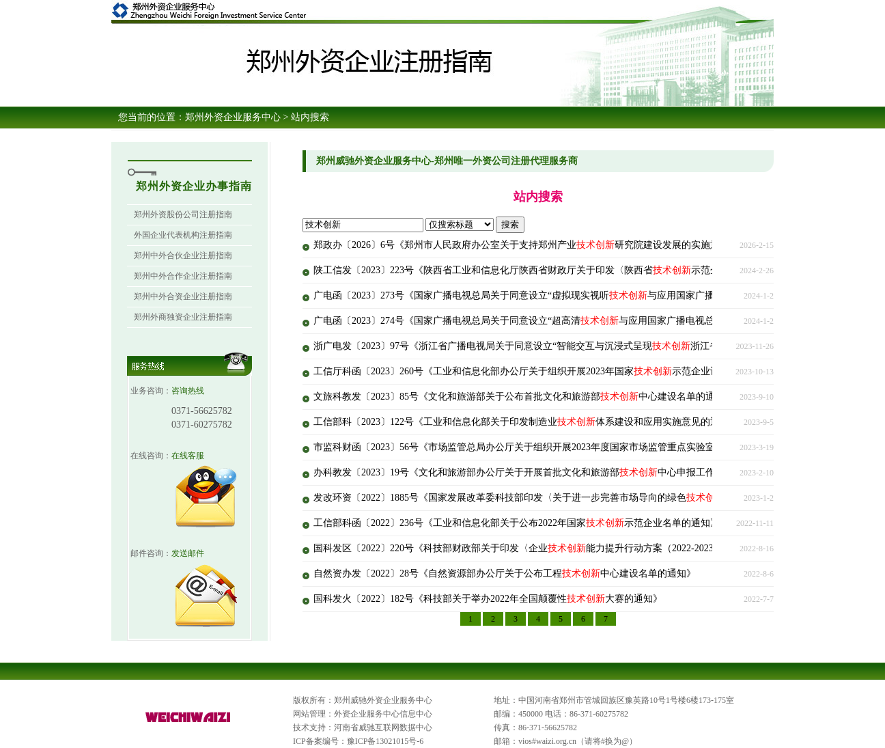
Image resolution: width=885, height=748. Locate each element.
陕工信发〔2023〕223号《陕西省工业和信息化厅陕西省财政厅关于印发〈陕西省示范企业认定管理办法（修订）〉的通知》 (593, 270)
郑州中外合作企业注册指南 (183, 276)
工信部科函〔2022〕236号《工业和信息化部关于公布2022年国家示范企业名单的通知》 (516, 523)
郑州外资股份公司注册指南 (183, 214)
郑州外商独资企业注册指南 (183, 317)
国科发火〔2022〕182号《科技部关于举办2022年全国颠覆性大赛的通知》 (487, 599)
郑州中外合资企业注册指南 (183, 296)
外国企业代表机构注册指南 (183, 235)
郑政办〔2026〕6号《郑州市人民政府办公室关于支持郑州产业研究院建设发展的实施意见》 (526, 245)
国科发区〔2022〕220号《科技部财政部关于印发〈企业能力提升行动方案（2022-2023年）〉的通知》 (547, 548)
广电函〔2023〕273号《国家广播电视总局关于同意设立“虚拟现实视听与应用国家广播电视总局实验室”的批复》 (568, 295)
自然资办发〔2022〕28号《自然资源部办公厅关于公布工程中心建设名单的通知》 (504, 573)
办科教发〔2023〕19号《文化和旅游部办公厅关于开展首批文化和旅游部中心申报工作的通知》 (533, 472)
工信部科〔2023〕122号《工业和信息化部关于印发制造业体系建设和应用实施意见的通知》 (526, 422)
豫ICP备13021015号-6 (385, 741)
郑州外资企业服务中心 (233, 117)
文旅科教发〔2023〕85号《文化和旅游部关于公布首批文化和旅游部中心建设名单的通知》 (523, 396)
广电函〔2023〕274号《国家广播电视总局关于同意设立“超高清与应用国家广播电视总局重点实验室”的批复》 (563, 321)
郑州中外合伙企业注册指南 (183, 255)
